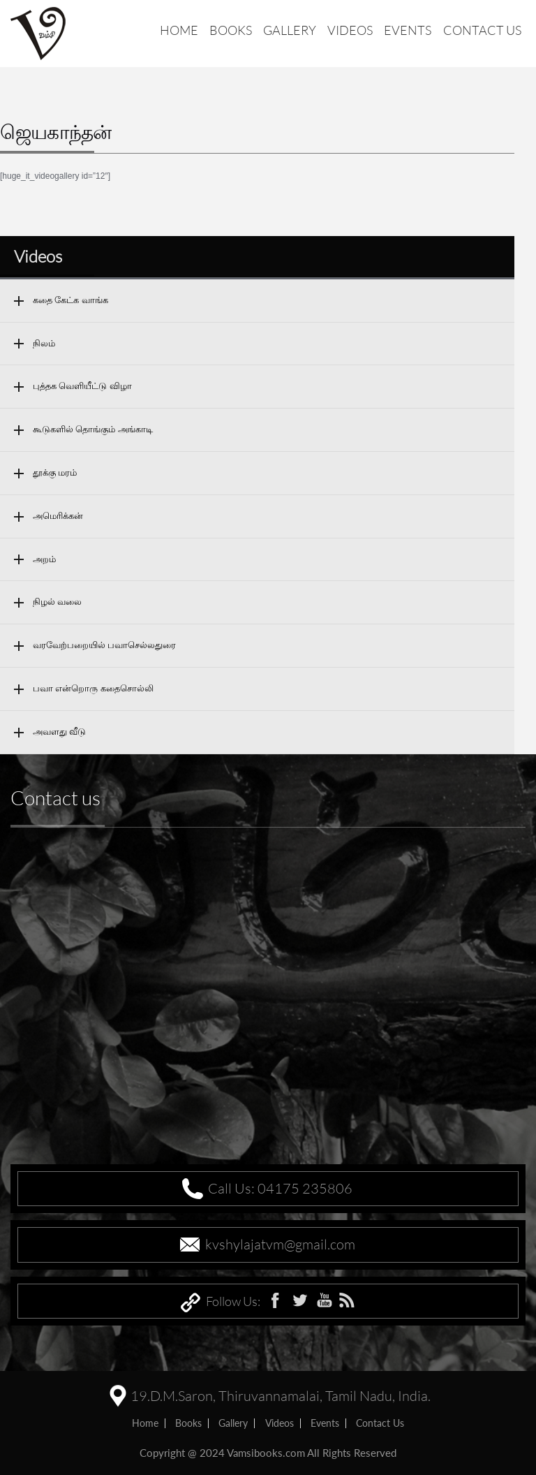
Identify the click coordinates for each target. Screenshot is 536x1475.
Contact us (482, 30)
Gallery (289, 30)
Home (179, 30)
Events (407, 30)
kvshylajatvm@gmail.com (280, 1244)
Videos (350, 30)
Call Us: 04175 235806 (280, 1188)
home (145, 1423)
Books (230, 30)
